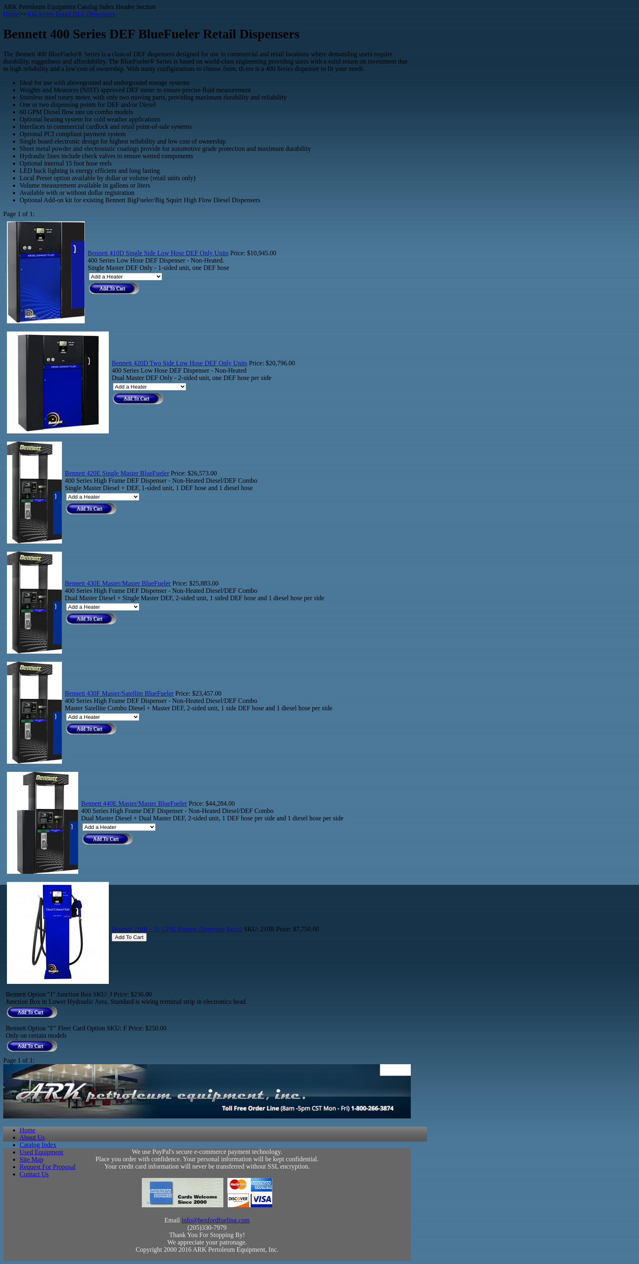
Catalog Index (38, 1144)
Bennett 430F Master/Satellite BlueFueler (119, 693)
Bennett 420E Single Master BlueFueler (117, 473)
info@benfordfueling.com (216, 1220)
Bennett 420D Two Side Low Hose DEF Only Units (179, 363)
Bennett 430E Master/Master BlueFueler (118, 583)
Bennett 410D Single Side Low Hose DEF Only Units (158, 253)
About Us (32, 1137)
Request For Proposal (48, 1166)
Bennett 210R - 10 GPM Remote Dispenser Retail (177, 929)
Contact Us (34, 1174)
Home (11, 14)
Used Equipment (41, 1152)
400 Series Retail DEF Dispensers (70, 14)
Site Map (31, 1159)
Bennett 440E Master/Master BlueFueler (134, 803)
